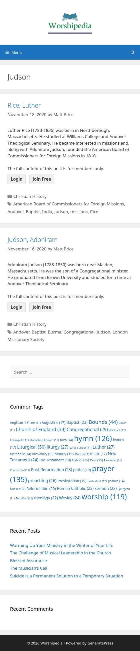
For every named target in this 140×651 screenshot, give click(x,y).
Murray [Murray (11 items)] (82, 454)
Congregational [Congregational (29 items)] (87, 429)
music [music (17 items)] (98, 453)
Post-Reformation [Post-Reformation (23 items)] (51, 469)
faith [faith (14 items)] (66, 440)
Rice (94, 211)
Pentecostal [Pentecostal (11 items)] (20, 470)
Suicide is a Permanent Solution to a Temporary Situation (66, 576)
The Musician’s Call (28, 568)
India (47, 211)
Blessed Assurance (28, 560)
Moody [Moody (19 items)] (64, 453)
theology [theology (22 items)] (46, 498)
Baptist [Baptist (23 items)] (77, 422)
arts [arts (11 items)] (35, 423)
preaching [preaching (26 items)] (42, 480)
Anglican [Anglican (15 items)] (19, 422)
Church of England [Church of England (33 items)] (41, 429)
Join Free (41, 179)
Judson (61, 211)
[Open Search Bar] (132, 52)
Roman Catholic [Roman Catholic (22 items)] (75, 488)
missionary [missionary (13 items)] (43, 454)
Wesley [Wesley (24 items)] (69, 498)
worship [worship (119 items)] (104, 496)
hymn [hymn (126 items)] (93, 438)
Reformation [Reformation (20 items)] (41, 488)
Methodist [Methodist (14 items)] (20, 454)
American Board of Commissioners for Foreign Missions (68, 204)
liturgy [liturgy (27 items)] (57, 447)
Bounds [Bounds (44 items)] (103, 421)
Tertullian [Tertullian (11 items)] (24, 498)
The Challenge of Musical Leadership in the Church (60, 553)
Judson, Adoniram (33, 239)
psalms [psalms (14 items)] (116, 481)
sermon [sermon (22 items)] (106, 488)
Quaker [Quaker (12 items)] (17, 489)
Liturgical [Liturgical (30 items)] (31, 447)
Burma (54, 332)
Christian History (29, 196)
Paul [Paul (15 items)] (96, 460)
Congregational (79, 332)
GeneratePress (100, 642)
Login (16, 179)
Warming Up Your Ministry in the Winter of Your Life (61, 545)
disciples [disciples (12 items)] (117, 430)
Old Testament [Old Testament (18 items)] (55, 460)
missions (79, 211)
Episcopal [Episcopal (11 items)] (18, 440)
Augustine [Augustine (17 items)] (53, 422)
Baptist (33, 211)
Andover (16, 211)
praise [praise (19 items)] (82, 469)
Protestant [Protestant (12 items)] (97, 481)
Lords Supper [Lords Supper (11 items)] (81, 447)
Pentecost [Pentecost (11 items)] (113, 460)
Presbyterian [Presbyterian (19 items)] (72, 480)
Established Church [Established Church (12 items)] (43, 440)
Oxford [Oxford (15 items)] (80, 460)
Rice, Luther (24, 105)
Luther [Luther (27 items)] (103, 447)
